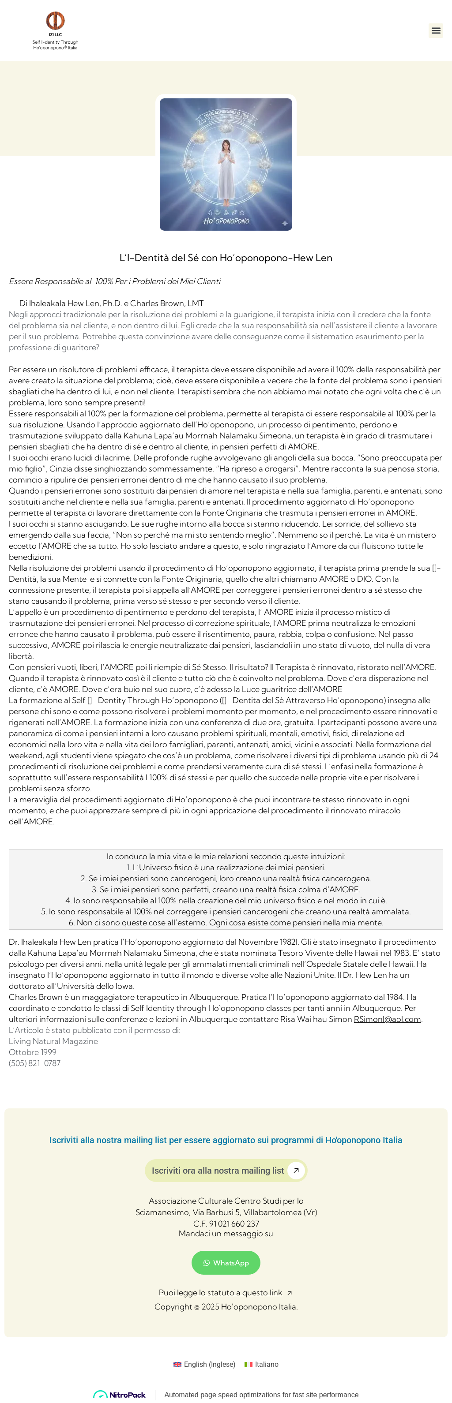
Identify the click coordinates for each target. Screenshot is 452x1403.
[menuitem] (204, 1364)
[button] (436, 30)
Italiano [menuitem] (267, 1364)
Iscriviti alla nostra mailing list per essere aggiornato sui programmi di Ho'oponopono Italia (226, 1140)
